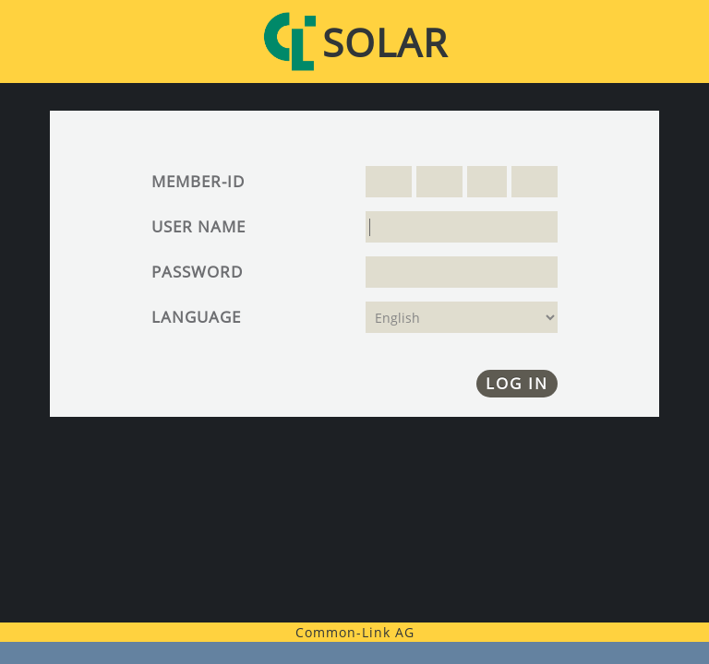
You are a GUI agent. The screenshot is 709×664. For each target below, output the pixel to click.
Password (197, 271)
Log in (517, 383)
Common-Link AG (355, 632)
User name (198, 226)
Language (196, 316)
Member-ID (198, 181)
